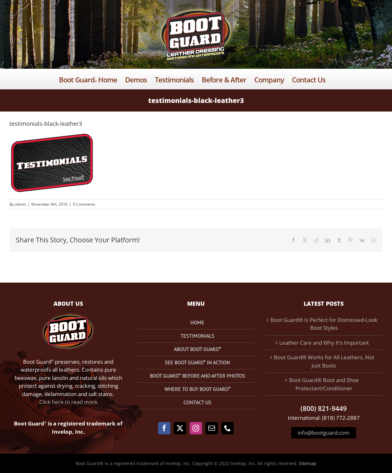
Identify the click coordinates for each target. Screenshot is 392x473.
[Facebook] (164, 428)
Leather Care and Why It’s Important (324, 342)
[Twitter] (180, 428)
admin (20, 204)
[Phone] (227, 428)
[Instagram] (196, 428)
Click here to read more (68, 402)
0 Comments (84, 204)
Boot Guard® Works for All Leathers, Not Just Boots (324, 361)
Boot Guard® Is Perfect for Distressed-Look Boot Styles (323, 324)
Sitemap (307, 463)
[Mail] (211, 428)
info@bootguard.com (324, 432)
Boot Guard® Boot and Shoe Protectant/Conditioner (324, 384)
